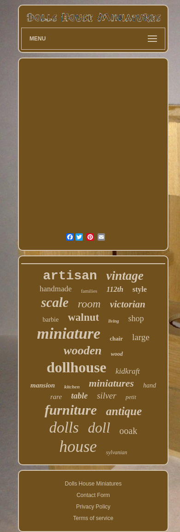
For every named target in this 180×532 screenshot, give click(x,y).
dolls (64, 427)
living (113, 321)
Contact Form (93, 495)
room (89, 304)
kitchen (72, 386)
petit (131, 396)
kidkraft (128, 371)
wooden (82, 350)
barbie (50, 319)
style (140, 289)
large (141, 337)
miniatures (111, 383)
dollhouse (76, 367)
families (89, 291)
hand (149, 385)
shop (136, 318)
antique (124, 411)
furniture (71, 409)
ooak (128, 431)
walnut (83, 317)
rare (56, 396)
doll (99, 428)
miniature (68, 333)
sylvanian (116, 452)
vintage (125, 276)
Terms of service (93, 518)
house (78, 447)
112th (114, 289)
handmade (56, 288)
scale (55, 302)
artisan (70, 276)
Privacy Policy (93, 506)
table (79, 395)
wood (117, 354)
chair (116, 338)
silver (106, 395)
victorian (127, 304)
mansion (42, 385)
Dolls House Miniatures (93, 483)
